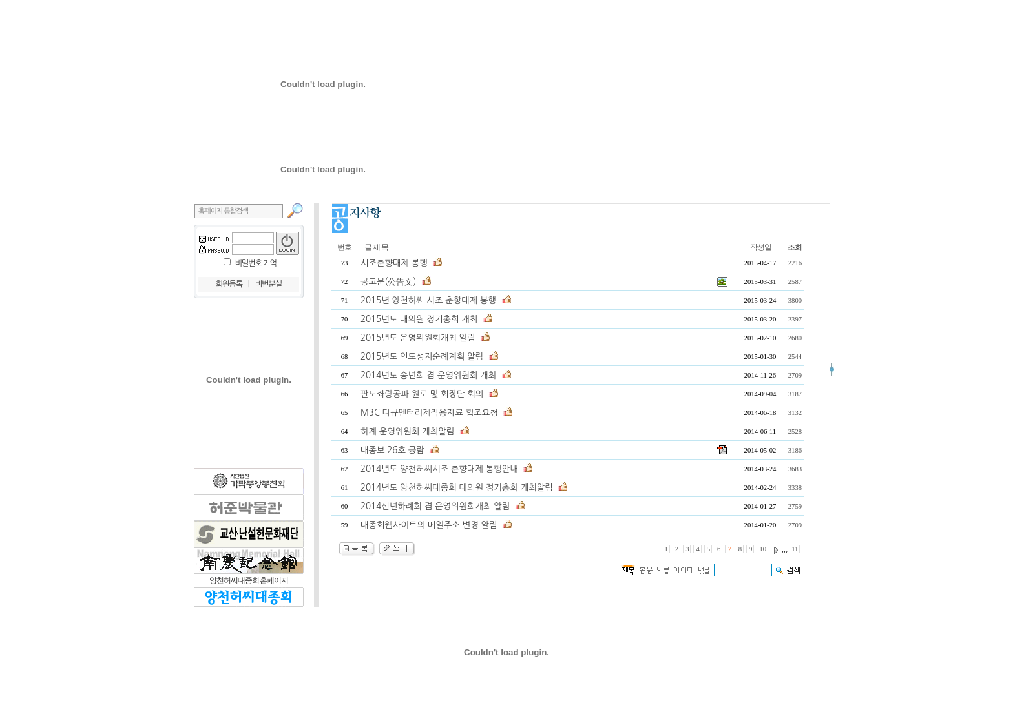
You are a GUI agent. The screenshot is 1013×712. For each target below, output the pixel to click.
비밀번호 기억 (256, 263)
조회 (795, 247)
